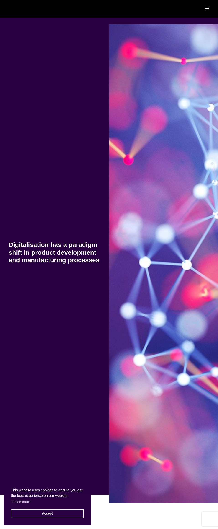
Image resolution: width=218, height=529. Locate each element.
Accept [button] (47, 513)
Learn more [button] (21, 502)
